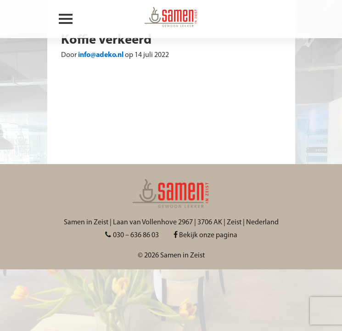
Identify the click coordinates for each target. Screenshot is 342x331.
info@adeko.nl (100, 55)
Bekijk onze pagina (205, 235)
